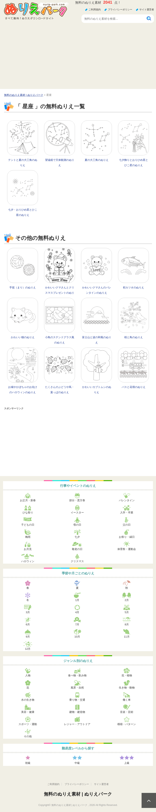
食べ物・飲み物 (77, 675)
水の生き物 (27, 699)
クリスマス (77, 561)
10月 (77, 636)
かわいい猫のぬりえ (23, 337)
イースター (77, 512)
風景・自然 (77, 687)
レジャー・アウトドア (77, 724)
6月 (28, 624)
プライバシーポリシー (120, 9)
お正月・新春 (28, 500)
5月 (127, 612)
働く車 (127, 699)
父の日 (127, 524)
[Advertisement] (78, 58)
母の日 (77, 524)
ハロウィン (27, 561)
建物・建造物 (77, 711)
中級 (77, 762)
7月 (77, 624)
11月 (126, 636)
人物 (27, 675)
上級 (126, 762)
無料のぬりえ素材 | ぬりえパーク (78, 794)
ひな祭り (28, 512)
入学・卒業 (126, 512)
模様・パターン (126, 724)
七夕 (77, 536)
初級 (27, 762)
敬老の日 (77, 549)
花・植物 (126, 675)
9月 (28, 636)
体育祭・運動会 (126, 549)
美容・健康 (27, 711)
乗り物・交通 (77, 699)
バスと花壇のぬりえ (133, 387)
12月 (27, 648)
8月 (127, 624)
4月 (77, 612)
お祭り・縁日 (127, 536)
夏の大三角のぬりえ (96, 159)
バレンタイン (127, 500)
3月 (28, 612)
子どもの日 (27, 524)
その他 (28, 736)
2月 (127, 600)
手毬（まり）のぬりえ (22, 287)
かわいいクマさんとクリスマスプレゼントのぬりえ (59, 293)
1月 (77, 600)
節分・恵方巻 (77, 500)
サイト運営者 (146, 9)
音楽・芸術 (126, 711)
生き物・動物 (127, 687)
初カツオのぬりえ (133, 287)
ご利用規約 (95, 9)
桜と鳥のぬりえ (133, 337)
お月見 (28, 549)
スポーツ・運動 (27, 724)
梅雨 (27, 536)
